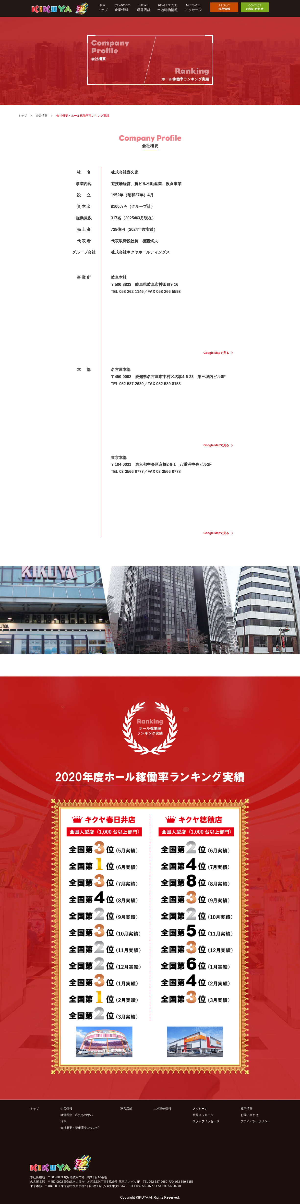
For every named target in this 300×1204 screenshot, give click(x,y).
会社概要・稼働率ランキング (79, 1127)
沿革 (63, 1121)
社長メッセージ (203, 1115)
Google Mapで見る (216, 353)
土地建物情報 (162, 1108)
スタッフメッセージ (206, 1121)
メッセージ (200, 1108)
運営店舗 (126, 1108)
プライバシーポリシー (255, 1121)
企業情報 (42, 115)
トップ (22, 115)
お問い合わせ (249, 1115)
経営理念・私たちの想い (76, 1115)
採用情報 (246, 1108)
